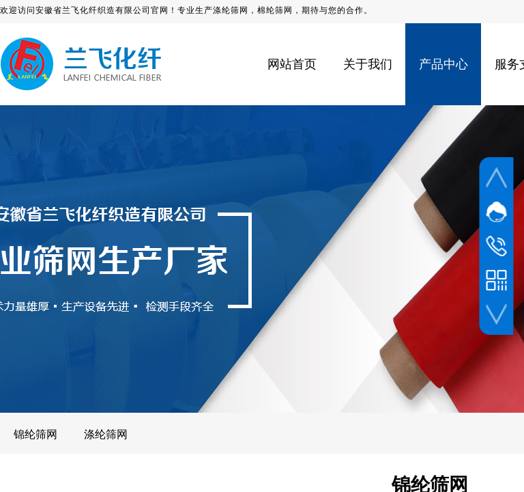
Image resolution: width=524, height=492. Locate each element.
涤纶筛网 (106, 434)
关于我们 (367, 64)
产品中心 (443, 64)
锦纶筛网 (35, 434)
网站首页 (292, 64)
